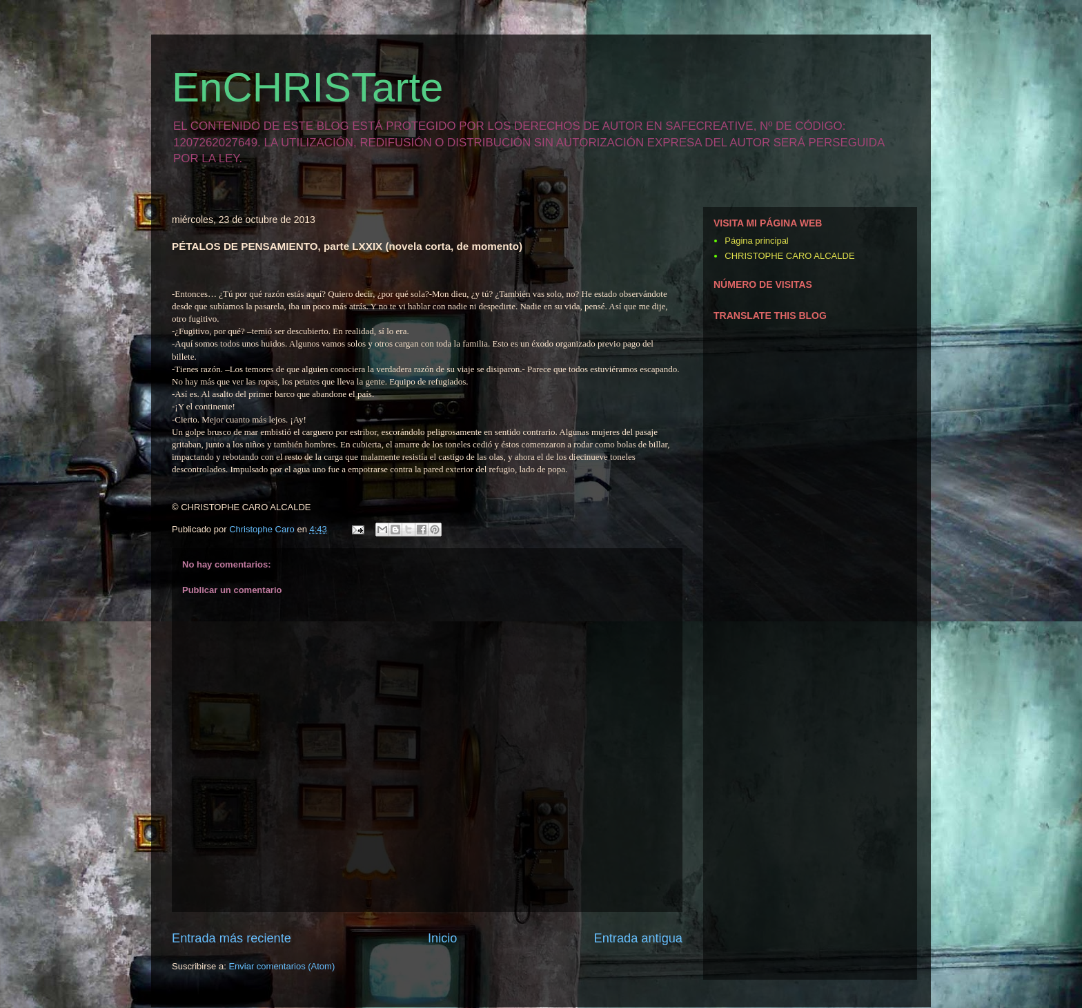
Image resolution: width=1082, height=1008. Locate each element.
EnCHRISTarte (307, 87)
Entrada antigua (638, 938)
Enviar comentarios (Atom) (281, 966)
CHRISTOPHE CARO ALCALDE (789, 256)
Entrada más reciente (231, 938)
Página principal (757, 240)
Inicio (442, 938)
